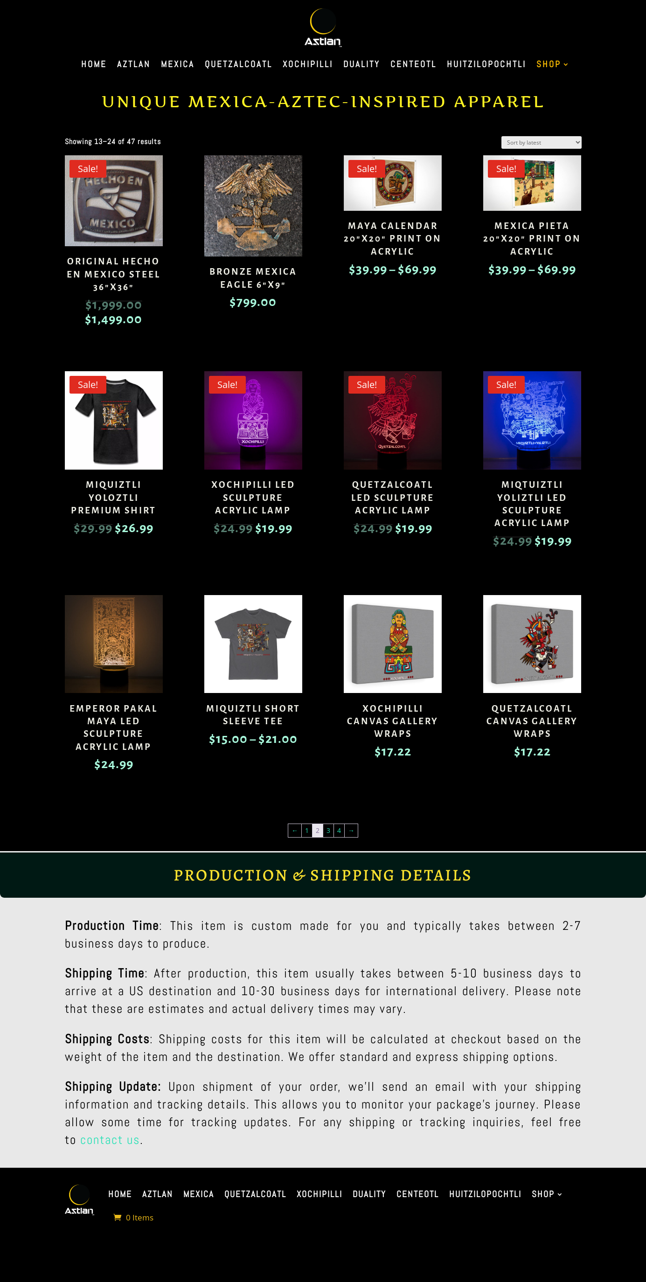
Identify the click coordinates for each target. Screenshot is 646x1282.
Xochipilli (308, 65)
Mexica (177, 65)
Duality (361, 65)
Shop (548, 65)
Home (94, 65)
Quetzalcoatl (238, 65)
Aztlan (134, 65)
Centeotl (413, 65)
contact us (110, 1140)
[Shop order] (541, 142)
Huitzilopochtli (486, 65)
